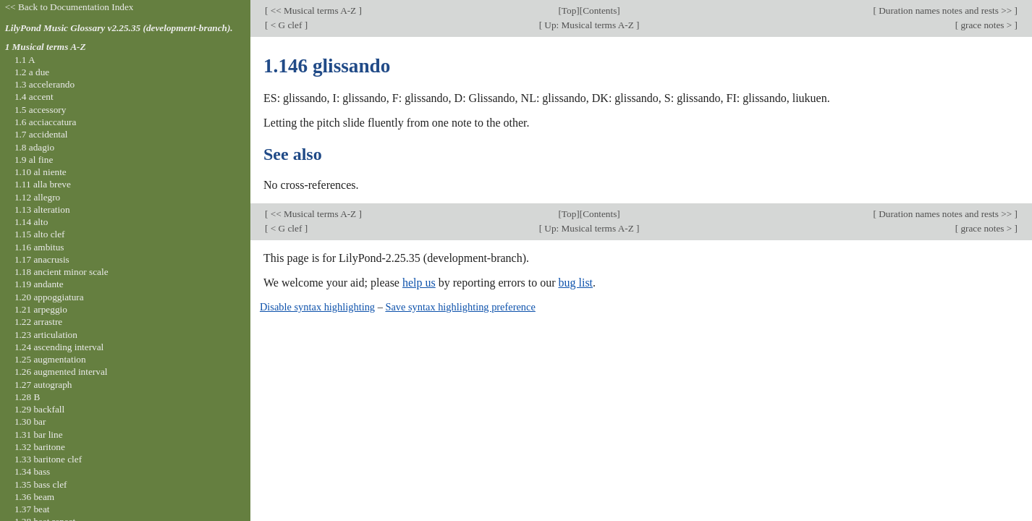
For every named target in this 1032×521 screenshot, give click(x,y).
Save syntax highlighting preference (460, 307)
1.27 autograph (43, 384)
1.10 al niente (40, 171)
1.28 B (27, 396)
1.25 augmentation (50, 359)
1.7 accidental (41, 134)
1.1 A (24, 59)
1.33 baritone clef (48, 459)
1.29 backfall (39, 409)
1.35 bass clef (40, 484)
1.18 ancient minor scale (61, 271)
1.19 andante (39, 284)
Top (569, 10)
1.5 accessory (40, 109)
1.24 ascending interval (58, 347)
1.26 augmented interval (61, 371)
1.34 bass (32, 471)
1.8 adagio (34, 147)
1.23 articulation (45, 334)
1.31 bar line (38, 434)
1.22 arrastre (38, 321)
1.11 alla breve (42, 184)
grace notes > (986, 25)
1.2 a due (31, 72)
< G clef (286, 25)
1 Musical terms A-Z (45, 46)
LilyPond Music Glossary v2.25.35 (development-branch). (119, 27)
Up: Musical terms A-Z (589, 25)
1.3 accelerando (44, 84)
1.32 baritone (39, 446)
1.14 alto (31, 221)
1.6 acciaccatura (45, 122)
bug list (575, 282)
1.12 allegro (37, 197)
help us (419, 282)
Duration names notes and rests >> (945, 10)
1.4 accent (34, 96)
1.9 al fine (33, 159)
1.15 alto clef (39, 234)
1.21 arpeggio (40, 309)
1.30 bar (30, 421)
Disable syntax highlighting (317, 307)
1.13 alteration (42, 209)
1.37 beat (32, 509)
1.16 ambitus (39, 247)
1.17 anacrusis (41, 259)
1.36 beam (34, 496)
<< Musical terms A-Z (313, 10)
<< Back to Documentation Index (69, 6)
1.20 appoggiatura (49, 297)
